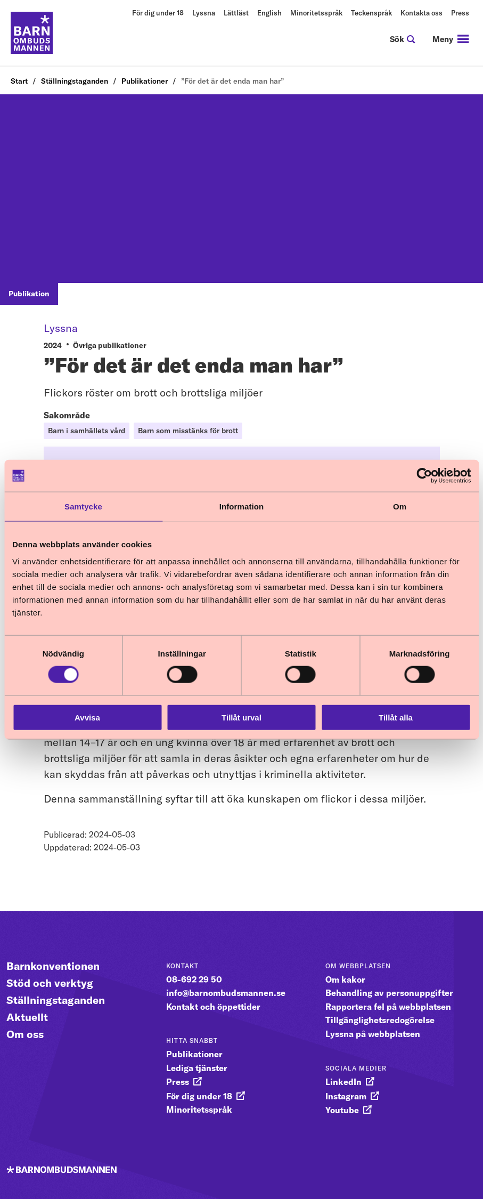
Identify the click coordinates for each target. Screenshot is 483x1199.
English (269, 13)
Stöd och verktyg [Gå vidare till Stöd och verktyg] (49, 983)
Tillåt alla (396, 717)
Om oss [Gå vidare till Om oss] (25, 1034)
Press (460, 13)
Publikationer (144, 81)
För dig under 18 (158, 13)
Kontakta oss (421, 13)
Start (19, 81)
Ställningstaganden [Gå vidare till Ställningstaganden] (55, 1000)
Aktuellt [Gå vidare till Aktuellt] (27, 1017)
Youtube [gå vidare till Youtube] (342, 1110)
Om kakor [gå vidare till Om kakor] (345, 979)
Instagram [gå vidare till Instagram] (345, 1096)
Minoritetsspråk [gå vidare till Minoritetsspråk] (199, 1109)
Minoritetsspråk (316, 13)
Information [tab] (241, 506)
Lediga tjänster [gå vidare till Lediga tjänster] (196, 1068)
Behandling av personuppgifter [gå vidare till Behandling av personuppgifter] (389, 992)
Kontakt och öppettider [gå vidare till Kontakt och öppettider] (213, 1006)
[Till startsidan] (32, 33)
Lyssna (203, 13)
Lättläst (236, 13)
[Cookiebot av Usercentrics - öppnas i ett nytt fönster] (424, 476)
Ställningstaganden (74, 81)
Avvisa (87, 717)
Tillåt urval (241, 717)
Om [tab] (399, 506)
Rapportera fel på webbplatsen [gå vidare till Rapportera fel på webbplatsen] (388, 1006)
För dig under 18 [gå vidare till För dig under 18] (199, 1096)
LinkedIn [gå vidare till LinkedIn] (343, 1081)
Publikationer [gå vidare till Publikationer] (194, 1054)
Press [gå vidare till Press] (177, 1081)
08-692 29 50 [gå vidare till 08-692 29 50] (194, 979)
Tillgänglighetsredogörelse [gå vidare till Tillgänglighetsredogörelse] (380, 1020)
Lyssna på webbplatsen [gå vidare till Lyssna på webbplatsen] (372, 1033)
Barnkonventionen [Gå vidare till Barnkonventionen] (53, 966)
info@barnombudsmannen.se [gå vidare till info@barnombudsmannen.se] (225, 992)
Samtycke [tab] (83, 506)
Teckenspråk (371, 13)
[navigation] (450, 39)
